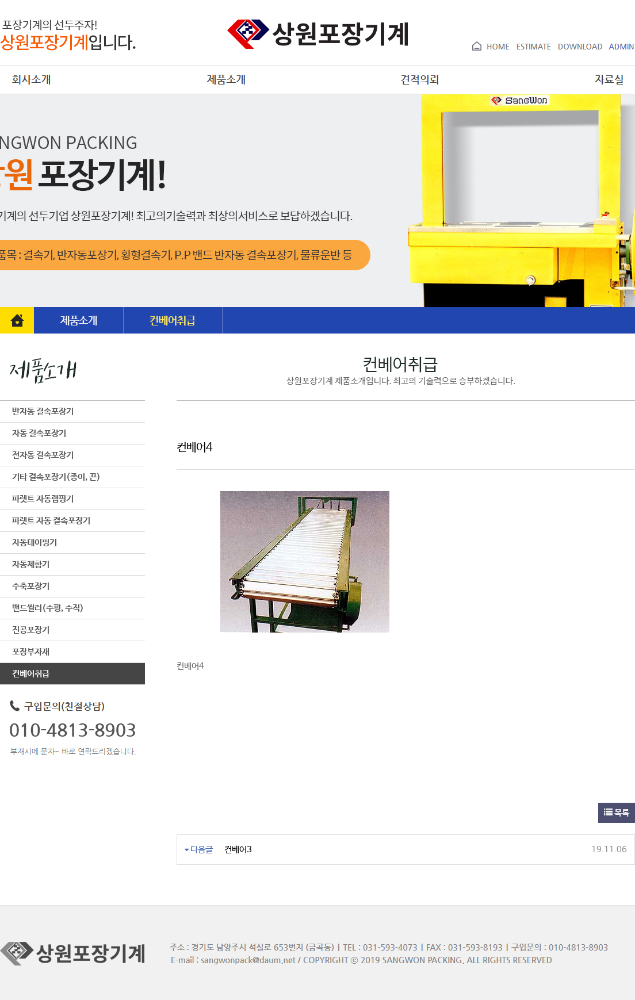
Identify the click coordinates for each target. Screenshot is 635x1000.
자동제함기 (24, 564)
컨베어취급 (24, 674)
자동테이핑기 (28, 542)
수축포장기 (24, 586)
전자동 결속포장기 (37, 455)
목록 (616, 813)
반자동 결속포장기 (37, 411)
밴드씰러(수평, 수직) (42, 608)
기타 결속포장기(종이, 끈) (50, 477)
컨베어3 (238, 850)
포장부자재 (24, 652)
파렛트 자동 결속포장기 (45, 521)
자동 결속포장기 (33, 433)
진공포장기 (24, 630)
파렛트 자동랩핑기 (37, 499)
